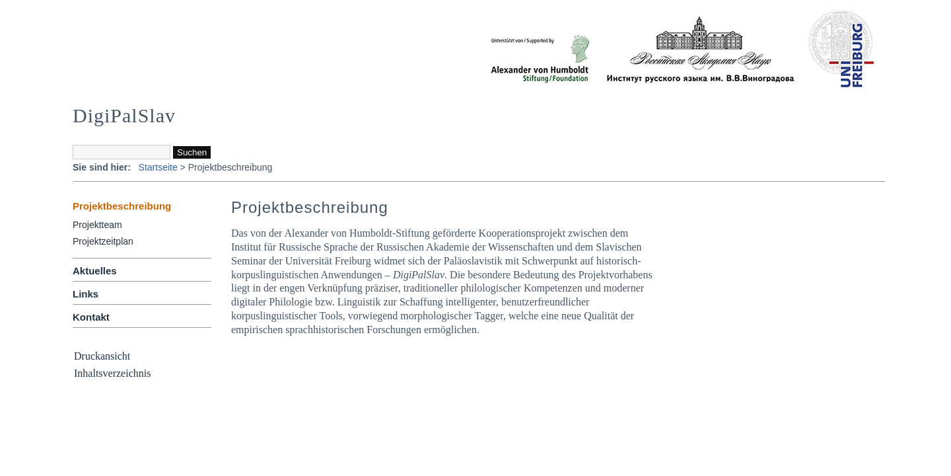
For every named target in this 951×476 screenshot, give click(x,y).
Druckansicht (102, 356)
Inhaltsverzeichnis (112, 373)
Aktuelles (95, 270)
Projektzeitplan (103, 241)
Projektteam (97, 224)
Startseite (158, 167)
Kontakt (91, 317)
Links (85, 293)
